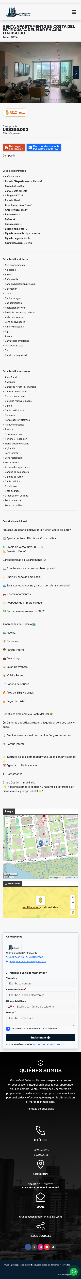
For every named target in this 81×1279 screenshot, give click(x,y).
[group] (40, 72)
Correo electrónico (16, 989)
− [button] (7, 824)
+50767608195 (16, 957)
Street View (16, 112)
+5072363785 (36, 957)
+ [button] (7, 819)
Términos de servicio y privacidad (46, 1044)
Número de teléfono (16, 1001)
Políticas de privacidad (40, 1108)
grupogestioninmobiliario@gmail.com (27, 961)
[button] (14, 99)
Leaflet (53, 878)
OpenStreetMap (71, 878)
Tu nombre (12, 978)
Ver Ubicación (31, 907)
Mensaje (11, 1012)
